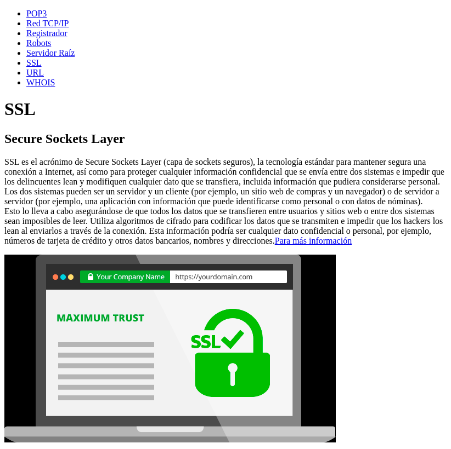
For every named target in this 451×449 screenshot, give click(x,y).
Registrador (46, 33)
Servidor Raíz (50, 52)
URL (35, 72)
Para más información (313, 240)
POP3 (36, 13)
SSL (34, 62)
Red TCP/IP (47, 23)
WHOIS (40, 82)
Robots (38, 43)
